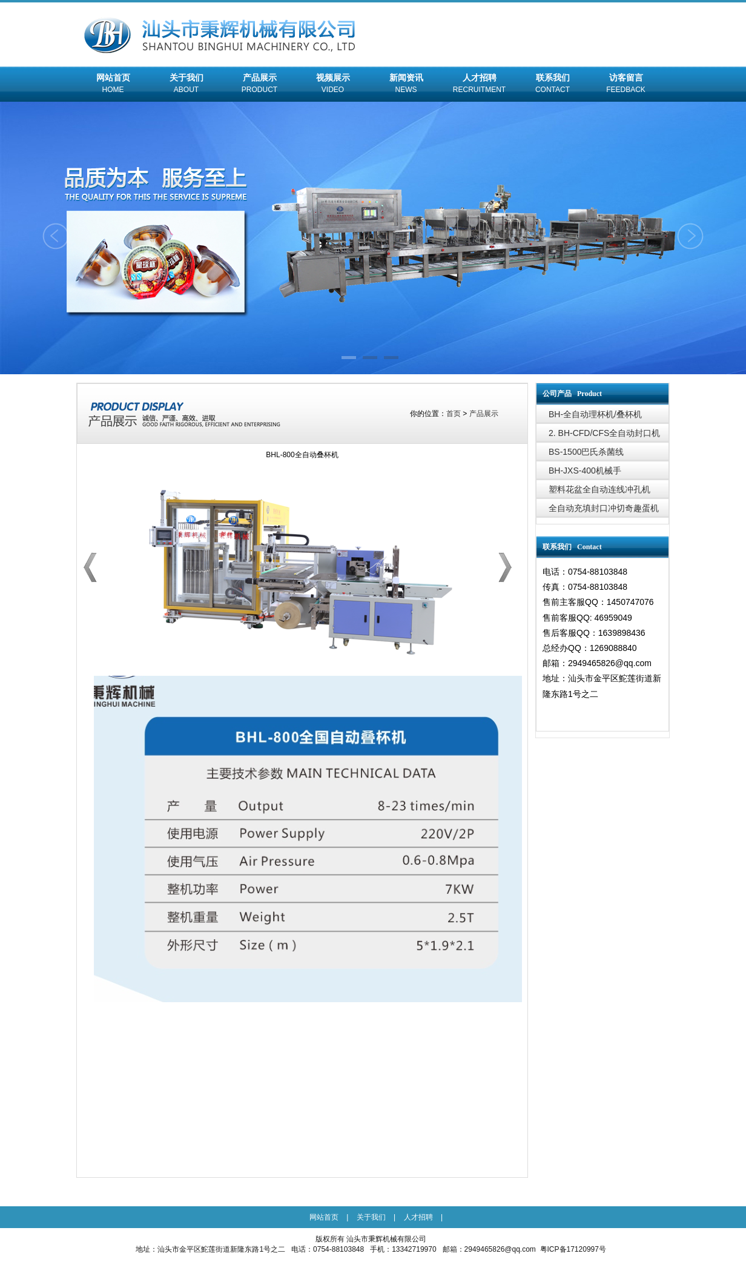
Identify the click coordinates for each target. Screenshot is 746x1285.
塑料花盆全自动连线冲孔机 (599, 489)
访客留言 (625, 85)
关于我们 (186, 85)
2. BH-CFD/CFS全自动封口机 (604, 433)
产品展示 (259, 85)
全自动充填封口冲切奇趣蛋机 (604, 508)
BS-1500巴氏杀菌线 (586, 452)
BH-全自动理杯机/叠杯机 (595, 414)
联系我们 (552, 85)
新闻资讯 (406, 85)
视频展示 (332, 85)
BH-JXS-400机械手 (585, 470)
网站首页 (113, 85)
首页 (453, 413)
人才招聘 (479, 85)
